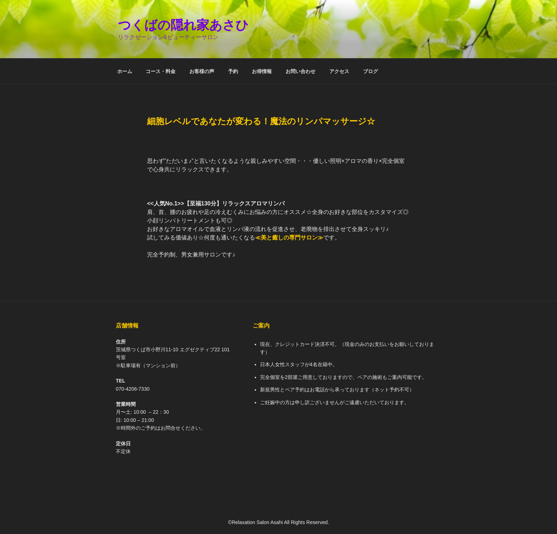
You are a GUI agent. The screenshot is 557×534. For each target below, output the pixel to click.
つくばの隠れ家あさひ (183, 25)
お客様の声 (201, 71)
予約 (233, 71)
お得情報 (262, 71)
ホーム (124, 71)
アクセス (339, 71)
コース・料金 (160, 71)
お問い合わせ (300, 71)
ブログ (370, 71)
